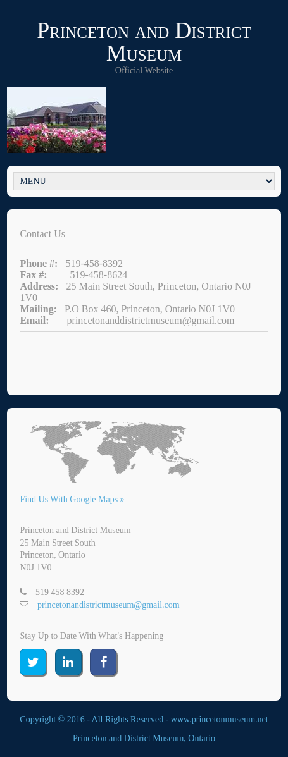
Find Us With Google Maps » (72, 499)
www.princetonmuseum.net (219, 719)
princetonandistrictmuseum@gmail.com (108, 605)
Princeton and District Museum (144, 42)
